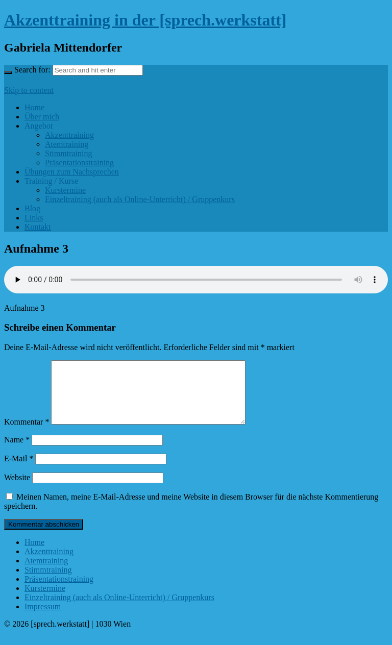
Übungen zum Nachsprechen (71, 171)
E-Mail (18, 470)
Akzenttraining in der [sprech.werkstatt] (145, 20)
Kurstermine (65, 190)
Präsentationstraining (79, 162)
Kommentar (26, 434)
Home (34, 107)
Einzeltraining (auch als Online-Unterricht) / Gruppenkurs (140, 199)
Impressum (42, 618)
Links (33, 217)
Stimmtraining (68, 153)
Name (17, 452)
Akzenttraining (69, 135)
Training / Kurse (51, 181)
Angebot (38, 125)
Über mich (41, 116)
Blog (32, 208)
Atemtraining (66, 144)
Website (17, 489)
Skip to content (29, 90)
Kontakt (37, 226)
